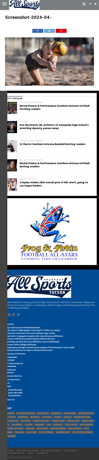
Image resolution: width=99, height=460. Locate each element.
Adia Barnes (70, 413)
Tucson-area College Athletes (21, 344)
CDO (49, 425)
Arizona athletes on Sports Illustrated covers (29, 350)
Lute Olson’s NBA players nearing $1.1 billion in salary (33, 330)
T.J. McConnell (46, 432)
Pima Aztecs (73, 421)
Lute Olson (9, 417)
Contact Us (9, 399)
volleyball (17, 425)
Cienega (67, 417)
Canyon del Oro (41, 421)
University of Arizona (14, 353)
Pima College (74, 428)
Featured (9, 413)
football (25, 421)
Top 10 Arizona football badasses (23, 327)
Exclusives (8, 324)
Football (10, 360)
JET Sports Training (82, 432)
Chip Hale (19, 432)
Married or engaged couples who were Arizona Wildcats (34, 336)
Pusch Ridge (71, 425)
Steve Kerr (9, 436)
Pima (6, 425)
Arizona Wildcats (25, 413)
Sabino (57, 417)
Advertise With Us (12, 376)
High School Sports (13, 363)
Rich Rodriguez (86, 413)
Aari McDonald (58, 428)
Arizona (30, 428)
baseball (35, 417)
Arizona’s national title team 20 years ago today (30, 333)
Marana (8, 432)
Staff (8, 386)
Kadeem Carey (63, 432)
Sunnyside (23, 417)
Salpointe (56, 413)
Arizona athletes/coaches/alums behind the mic (30, 338)
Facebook (11, 369)
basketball (87, 421)
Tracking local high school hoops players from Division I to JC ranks (40, 347)
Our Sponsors (13, 379)
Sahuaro (39, 425)
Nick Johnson (86, 425)
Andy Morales (15, 389)
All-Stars (31, 432)
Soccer (28, 425)
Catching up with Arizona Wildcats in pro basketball (32, 341)
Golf (86, 428)
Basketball (11, 357)
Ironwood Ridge (82, 417)
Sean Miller (42, 413)
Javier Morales (15, 392)
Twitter (10, 372)
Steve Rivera (14, 395)
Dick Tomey (42, 428)
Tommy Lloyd (58, 421)
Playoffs (58, 425)
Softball (46, 417)
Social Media (9, 366)
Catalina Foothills (13, 428)
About (6, 383)
